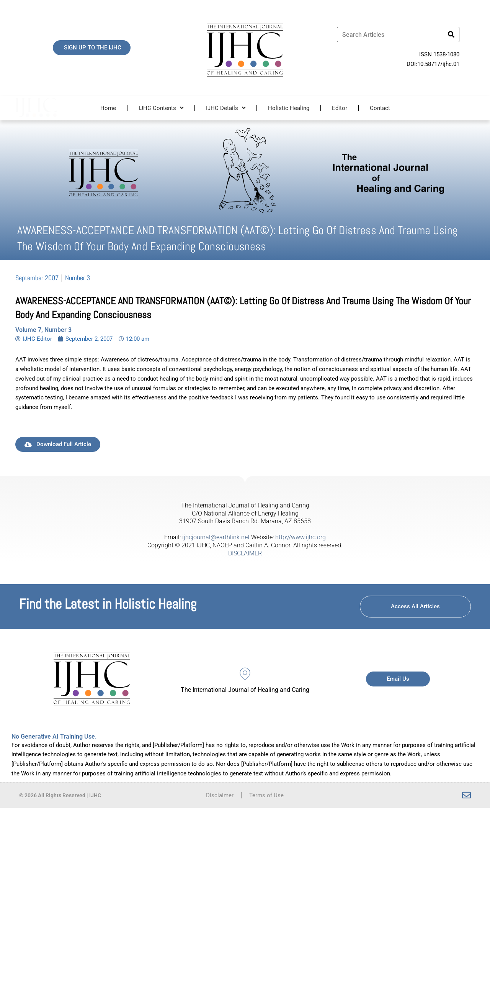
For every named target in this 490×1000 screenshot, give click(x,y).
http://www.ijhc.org (300, 537)
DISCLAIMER (245, 553)
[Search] (451, 34)
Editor (339, 108)
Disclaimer (220, 795)
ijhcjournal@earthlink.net (216, 537)
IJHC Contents (161, 108)
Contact (380, 108)
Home (108, 108)
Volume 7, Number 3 (43, 329)
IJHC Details (225, 108)
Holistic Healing (288, 108)
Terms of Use (266, 795)
